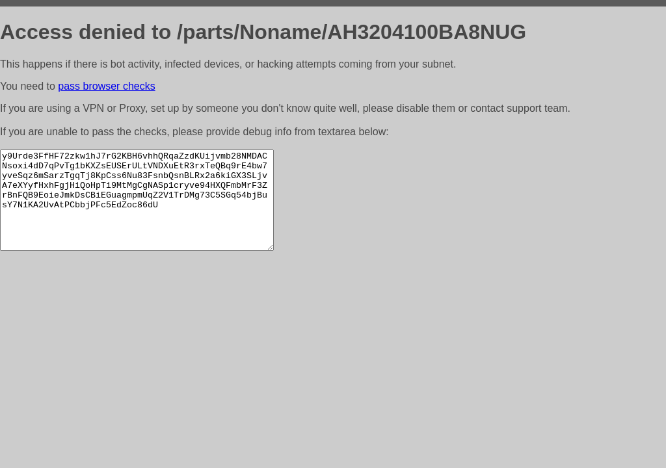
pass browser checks (106, 86)
